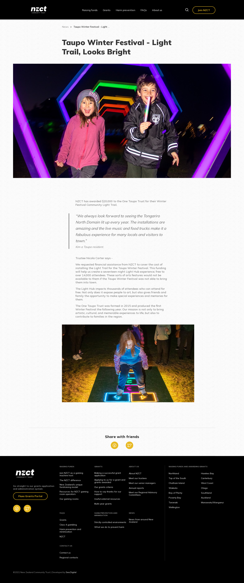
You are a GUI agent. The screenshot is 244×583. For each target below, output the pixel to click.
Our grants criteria (103, 487)
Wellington (174, 507)
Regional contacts (69, 557)
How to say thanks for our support (107, 492)
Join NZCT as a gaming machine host (71, 474)
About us (157, 10)
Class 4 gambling (68, 524)
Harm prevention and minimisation (70, 530)
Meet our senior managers (142, 483)
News (65, 26)
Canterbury (206, 478)
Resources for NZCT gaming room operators (74, 492)
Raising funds (90, 10)
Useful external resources (107, 499)
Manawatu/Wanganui (212, 502)
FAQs (144, 10)
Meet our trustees (138, 478)
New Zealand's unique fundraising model (71, 485)
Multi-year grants (103, 503)
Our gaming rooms (69, 499)
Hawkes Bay (207, 473)
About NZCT (135, 473)
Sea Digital (71, 572)
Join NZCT (204, 10)
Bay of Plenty (175, 493)
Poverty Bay (175, 497)
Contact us (65, 552)
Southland (206, 493)
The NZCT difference (70, 480)
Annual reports (136, 488)
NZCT (62, 536)
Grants (106, 10)
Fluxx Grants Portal (30, 496)
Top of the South (177, 478)
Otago (204, 488)
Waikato (173, 488)
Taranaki (173, 502)
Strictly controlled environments (110, 522)
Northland (174, 473)
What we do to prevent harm (109, 527)
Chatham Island (177, 483)
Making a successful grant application (107, 474)
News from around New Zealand (141, 520)
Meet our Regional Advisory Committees (143, 493)
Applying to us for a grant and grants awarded (109, 481)
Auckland (206, 497)
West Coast (207, 483)
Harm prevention (125, 10)
